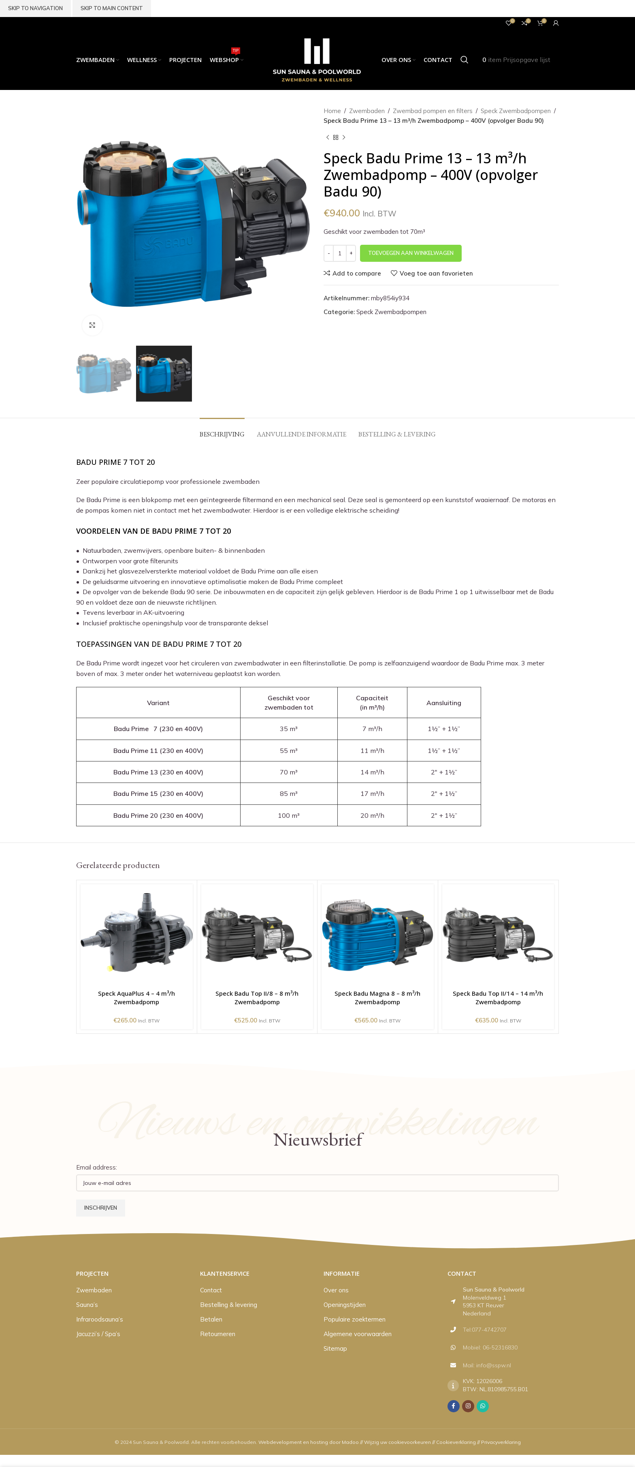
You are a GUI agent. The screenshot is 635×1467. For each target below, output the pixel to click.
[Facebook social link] (453, 1406)
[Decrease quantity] (329, 253)
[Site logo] (317, 59)
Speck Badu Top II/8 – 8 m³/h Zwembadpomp (256, 997)
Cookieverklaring (456, 1442)
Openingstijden (345, 1305)
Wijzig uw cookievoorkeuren (397, 1442)
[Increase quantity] (351, 253)
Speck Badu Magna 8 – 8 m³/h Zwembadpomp (377, 997)
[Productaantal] (340, 253)
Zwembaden (367, 111)
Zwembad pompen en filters (433, 111)
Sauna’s (87, 1305)
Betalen (211, 1319)
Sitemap (335, 1348)
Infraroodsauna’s (99, 1319)
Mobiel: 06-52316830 (490, 1347)
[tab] (222, 430)
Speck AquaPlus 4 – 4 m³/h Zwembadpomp (136, 997)
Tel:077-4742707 (485, 1329)
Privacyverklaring (501, 1442)
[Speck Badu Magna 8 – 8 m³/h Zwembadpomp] (378, 935)
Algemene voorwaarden (358, 1334)
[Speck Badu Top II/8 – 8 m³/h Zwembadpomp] (257, 935)
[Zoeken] (464, 59)
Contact (211, 1290)
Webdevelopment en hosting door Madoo (308, 1442)
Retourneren (217, 1334)
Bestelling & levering (228, 1305)
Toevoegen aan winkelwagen (411, 253)
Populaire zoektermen (355, 1319)
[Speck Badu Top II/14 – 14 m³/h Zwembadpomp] (498, 935)
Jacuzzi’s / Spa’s (98, 1334)
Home (332, 111)
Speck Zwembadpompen (516, 111)
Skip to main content (112, 8)
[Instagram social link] (468, 1406)
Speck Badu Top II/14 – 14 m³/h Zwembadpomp (498, 997)
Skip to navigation (35, 8)
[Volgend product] (344, 138)
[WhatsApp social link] (483, 1406)
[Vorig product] (328, 138)
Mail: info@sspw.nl (487, 1365)
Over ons (336, 1290)
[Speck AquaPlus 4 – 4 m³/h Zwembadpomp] (137, 935)
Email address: (96, 1167)
